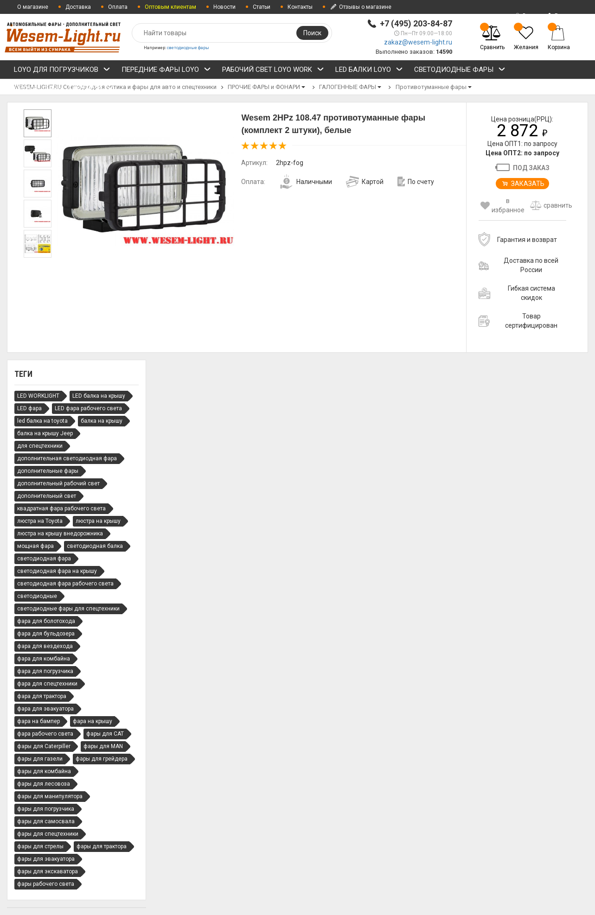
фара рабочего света (45, 734)
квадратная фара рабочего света (61, 508)
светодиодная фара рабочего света (65, 583)
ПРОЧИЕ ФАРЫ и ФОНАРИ (64, 89)
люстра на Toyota (40, 521)
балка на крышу (101, 421)
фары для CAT (105, 734)
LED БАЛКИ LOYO (369, 70)
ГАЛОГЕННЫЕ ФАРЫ (347, 86)
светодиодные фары (188, 47)
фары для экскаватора (47, 871)
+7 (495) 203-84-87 (416, 23)
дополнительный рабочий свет (58, 483)
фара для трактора (41, 696)
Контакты (300, 7)
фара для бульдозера (46, 633)
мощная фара (35, 546)
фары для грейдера (102, 759)
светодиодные (37, 596)
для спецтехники (40, 446)
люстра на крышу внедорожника (60, 533)
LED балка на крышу (98, 396)
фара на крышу (92, 721)
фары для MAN (103, 746)
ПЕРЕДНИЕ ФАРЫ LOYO (166, 70)
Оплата (118, 7)
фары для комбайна (44, 771)
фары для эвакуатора (46, 859)
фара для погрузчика (45, 671)
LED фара (29, 408)
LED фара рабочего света (88, 408)
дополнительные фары (47, 471)
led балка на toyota (42, 421)
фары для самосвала (46, 821)
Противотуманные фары (431, 86)
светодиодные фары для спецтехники (68, 608)
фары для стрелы (40, 846)
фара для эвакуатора (45, 708)
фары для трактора (102, 846)
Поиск (312, 33)
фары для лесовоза (43, 784)
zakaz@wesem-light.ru (418, 42)
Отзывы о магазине (360, 7)
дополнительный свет (46, 496)
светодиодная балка (95, 546)
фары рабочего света (45, 884)
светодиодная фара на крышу (57, 571)
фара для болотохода (46, 621)
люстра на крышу (98, 521)
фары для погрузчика (45, 809)
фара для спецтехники (47, 683)
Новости (224, 7)
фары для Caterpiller (43, 746)
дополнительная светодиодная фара (67, 458)
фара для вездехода (45, 646)
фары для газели (40, 759)
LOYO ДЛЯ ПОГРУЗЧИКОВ (62, 70)
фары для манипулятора (50, 796)
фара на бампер (38, 721)
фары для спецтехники (47, 834)
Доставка (78, 7)
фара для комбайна (43, 658)
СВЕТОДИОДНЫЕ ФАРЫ (459, 70)
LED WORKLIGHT (38, 396)
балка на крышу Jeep (45, 433)
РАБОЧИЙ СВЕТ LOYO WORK (273, 70)
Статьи (261, 7)
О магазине (32, 7)
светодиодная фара (44, 558)
